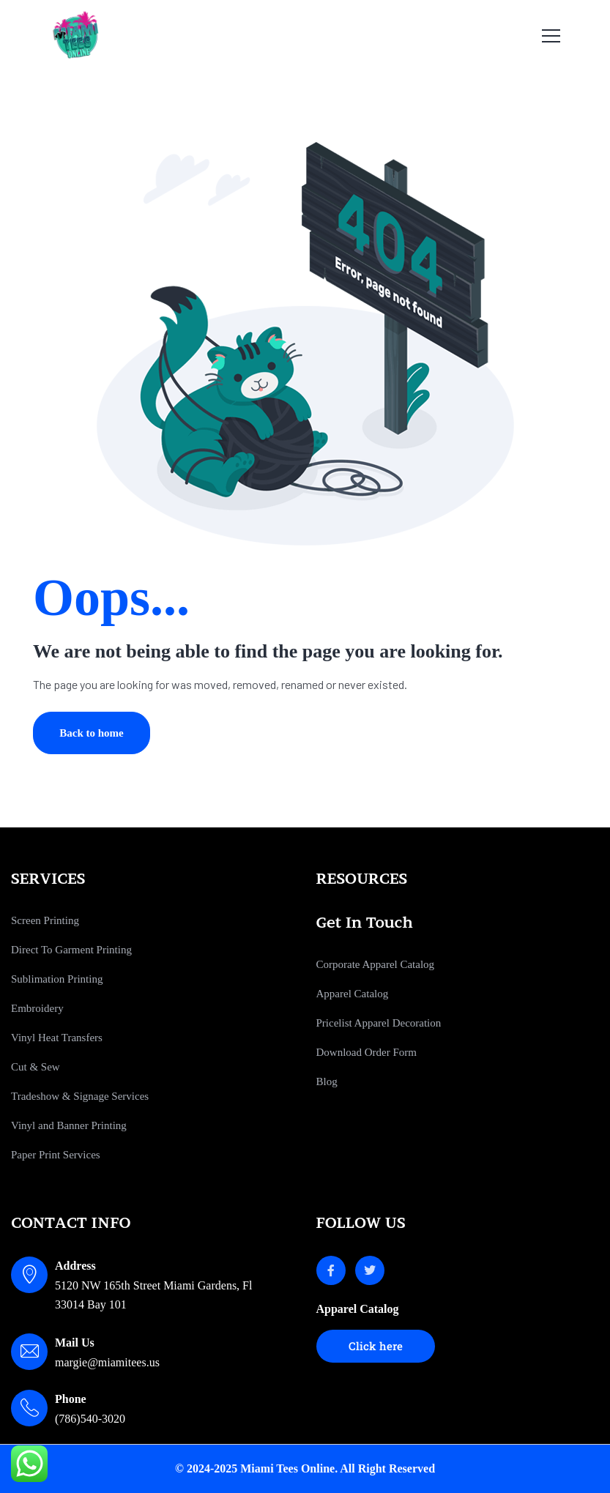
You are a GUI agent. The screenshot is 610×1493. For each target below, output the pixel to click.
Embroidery (37, 1008)
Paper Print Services (55, 1155)
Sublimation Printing (57, 979)
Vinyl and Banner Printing (69, 1125)
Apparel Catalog (352, 993)
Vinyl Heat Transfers (57, 1037)
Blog (327, 1081)
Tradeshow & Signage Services (80, 1096)
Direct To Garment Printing (71, 950)
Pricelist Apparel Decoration (379, 1023)
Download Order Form (366, 1052)
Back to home (91, 733)
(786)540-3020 (90, 1418)
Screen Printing (45, 920)
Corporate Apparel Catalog (375, 964)
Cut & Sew (35, 1067)
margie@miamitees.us (107, 1362)
